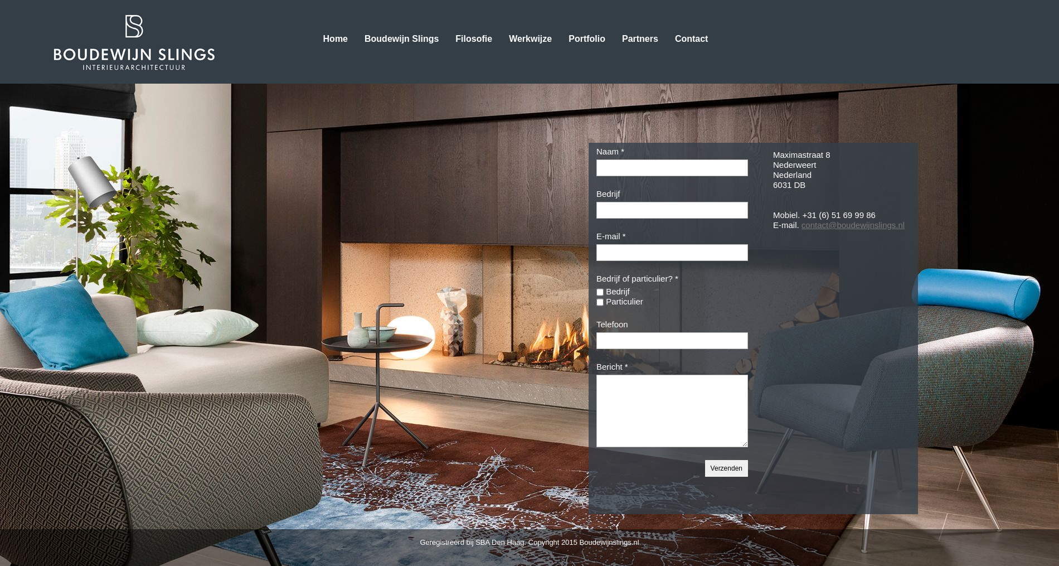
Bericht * (612, 366)
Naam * (610, 151)
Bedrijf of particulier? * (637, 278)
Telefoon (612, 324)
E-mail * (611, 236)
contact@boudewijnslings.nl (853, 225)
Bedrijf (608, 194)
